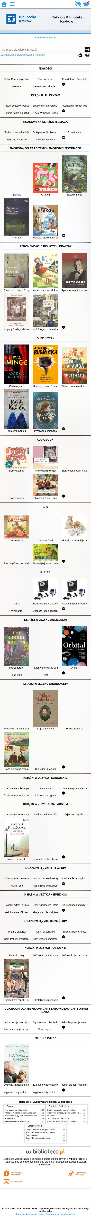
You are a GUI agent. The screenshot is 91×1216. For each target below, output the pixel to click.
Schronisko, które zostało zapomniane (61, 1121)
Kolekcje (40, 54)
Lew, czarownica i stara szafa (16, 1110)
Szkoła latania (10, 1118)
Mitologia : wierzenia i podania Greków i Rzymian (23, 1113)
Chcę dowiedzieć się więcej (30, 1214)
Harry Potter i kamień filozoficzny (17, 1121)
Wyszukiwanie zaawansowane (17, 54)
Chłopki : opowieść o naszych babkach (61, 1110)
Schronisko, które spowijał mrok (38, 1138)
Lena (27, 1141)
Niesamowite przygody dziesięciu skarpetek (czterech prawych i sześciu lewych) (35, 1116)
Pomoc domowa (32, 1135)
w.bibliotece (77, 1158)
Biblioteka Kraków (45, 37)
